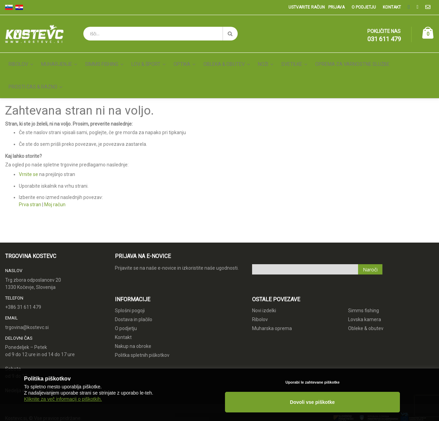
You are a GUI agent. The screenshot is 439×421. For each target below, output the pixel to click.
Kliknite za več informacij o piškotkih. (63, 408)
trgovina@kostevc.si (27, 296)
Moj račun (55, 173)
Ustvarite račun (306, 7)
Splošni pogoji (130, 279)
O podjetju (364, 7)
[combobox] (160, 33)
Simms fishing (363, 279)
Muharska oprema (272, 297)
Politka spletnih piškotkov (142, 324)
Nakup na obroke (133, 315)
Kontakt (392, 7)
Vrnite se (28, 143)
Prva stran (30, 173)
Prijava (336, 7)
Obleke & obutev (365, 297)
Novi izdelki (264, 279)
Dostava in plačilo (133, 288)
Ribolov (260, 288)
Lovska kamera (364, 288)
